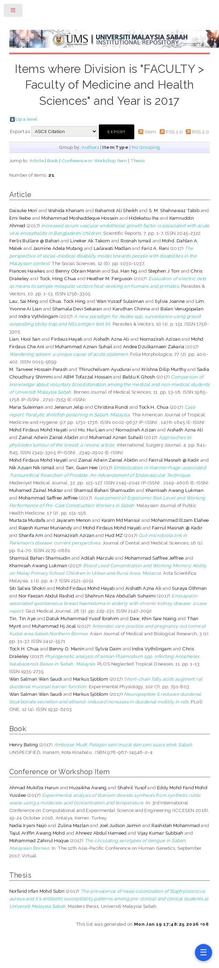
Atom (150, 131)
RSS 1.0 (174, 131)
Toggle (13, 11)
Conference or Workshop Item (94, 160)
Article (36, 160)
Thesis (138, 160)
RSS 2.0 (200, 131)
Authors (90, 147)
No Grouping (146, 147)
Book (52, 160)
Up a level (26, 119)
